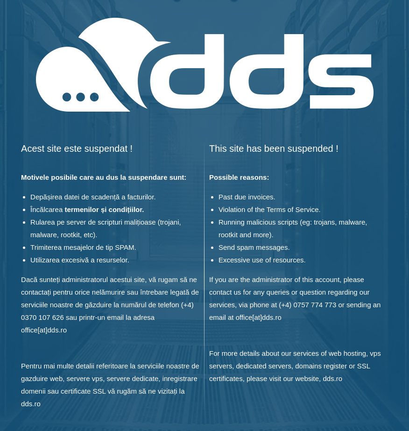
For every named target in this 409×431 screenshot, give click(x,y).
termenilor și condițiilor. (104, 209)
